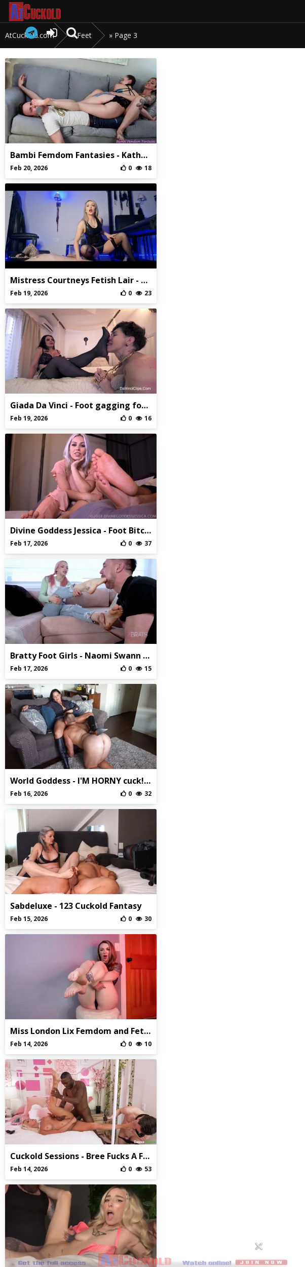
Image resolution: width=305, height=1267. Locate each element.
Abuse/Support (106, 1180)
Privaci (152, 1180)
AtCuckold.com (45, 11)
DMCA (199, 1180)
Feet (84, 35)
